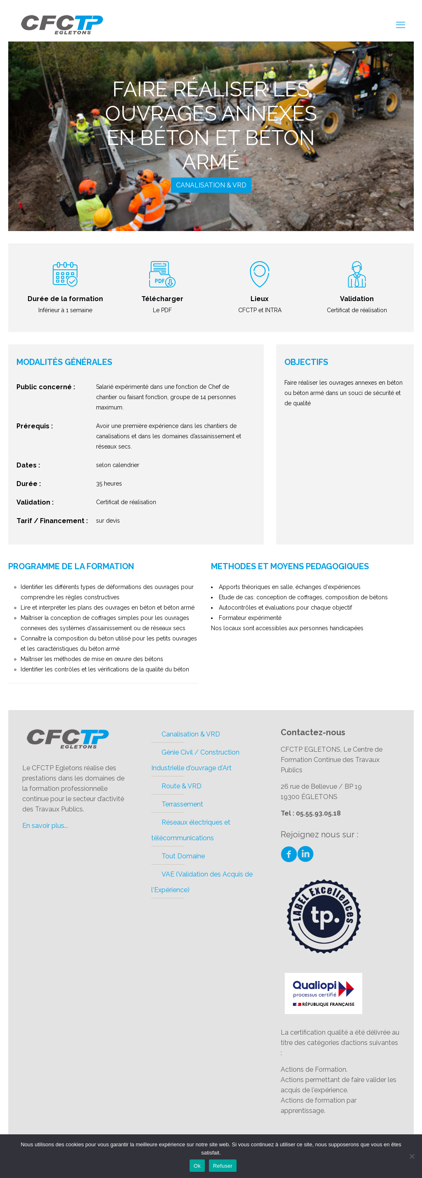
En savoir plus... (45, 826)
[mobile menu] (401, 25)
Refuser (222, 1166)
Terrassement (182, 804)
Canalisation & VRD (211, 185)
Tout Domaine (183, 856)
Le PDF (162, 310)
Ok (197, 1166)
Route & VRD (182, 786)
